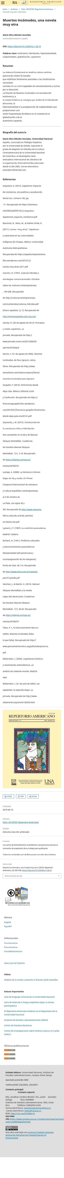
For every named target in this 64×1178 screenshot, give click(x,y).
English (7, 922)
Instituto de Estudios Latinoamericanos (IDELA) (26, 1020)
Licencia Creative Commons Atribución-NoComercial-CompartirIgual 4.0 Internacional (30, 1135)
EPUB (34, 796)
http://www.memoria (31, 509)
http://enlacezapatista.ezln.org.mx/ (19, 316)
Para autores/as (10, 947)
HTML (9, 796)
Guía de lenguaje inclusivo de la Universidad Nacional (29, 997)
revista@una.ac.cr (33, 1110)
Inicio (5, 9)
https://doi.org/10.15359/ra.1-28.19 (24, 46)
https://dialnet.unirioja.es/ (18, 459)
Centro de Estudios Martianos (18, 1025)
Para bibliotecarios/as (13, 951)
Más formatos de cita (13, 876)
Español (8, 926)
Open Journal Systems (14, 963)
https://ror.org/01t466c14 (23, 1113)
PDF (22, 796)
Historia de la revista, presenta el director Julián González (31, 979)
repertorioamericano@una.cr (37, 1108)
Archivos (14, 9)
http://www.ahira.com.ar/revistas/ (22, 571)
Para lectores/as (11, 943)
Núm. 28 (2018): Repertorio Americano (37, 9)
